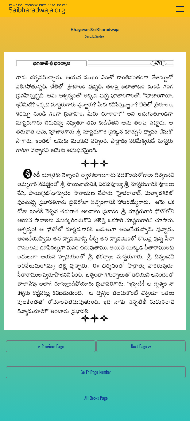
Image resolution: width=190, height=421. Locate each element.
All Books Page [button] (96, 398)
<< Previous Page (51, 346)
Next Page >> (141, 346)
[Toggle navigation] (180, 9)
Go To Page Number (96, 372)
